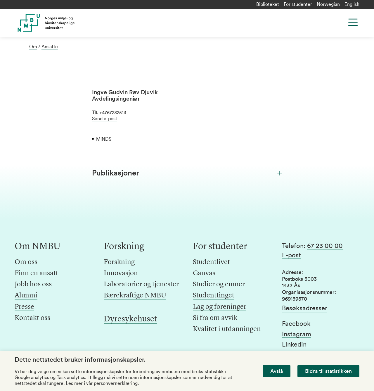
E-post (291, 255)
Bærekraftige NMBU (135, 295)
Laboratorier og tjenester (141, 284)
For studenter (298, 4)
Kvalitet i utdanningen (227, 329)
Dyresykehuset (130, 319)
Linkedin (294, 344)
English (351, 4)
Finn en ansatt (36, 273)
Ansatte (49, 46)
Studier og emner (219, 284)
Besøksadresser (304, 308)
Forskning (119, 262)
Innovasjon (121, 273)
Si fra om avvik (215, 318)
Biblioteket (267, 4)
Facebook (296, 324)
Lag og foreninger (219, 307)
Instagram (296, 334)
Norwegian (328, 4)
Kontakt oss (32, 318)
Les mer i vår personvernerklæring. (102, 383)
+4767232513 (112, 112)
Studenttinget (213, 295)
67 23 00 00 (325, 246)
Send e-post (104, 118)
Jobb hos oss (33, 284)
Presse (24, 307)
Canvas (204, 273)
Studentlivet (211, 262)
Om (33, 46)
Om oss (26, 262)
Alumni (26, 295)
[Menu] (353, 22)
